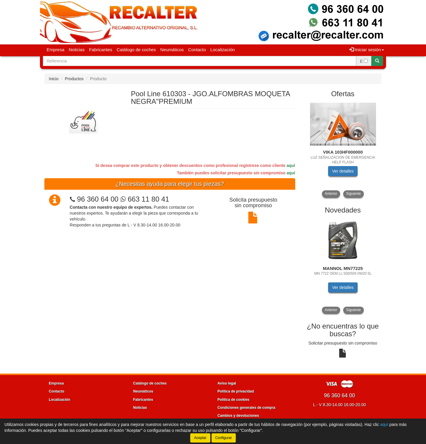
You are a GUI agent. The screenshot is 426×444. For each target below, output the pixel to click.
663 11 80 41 (144, 199)
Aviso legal (226, 383)
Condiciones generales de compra (246, 408)
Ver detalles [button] (343, 171)
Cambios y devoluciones (238, 416)
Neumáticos (172, 49)
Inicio (54, 78)
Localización (222, 49)
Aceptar (200, 438)
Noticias (77, 49)
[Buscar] (377, 61)
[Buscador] (199, 61)
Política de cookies (233, 400)
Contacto (197, 49)
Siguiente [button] (353, 194)
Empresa (55, 49)
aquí (291, 165)
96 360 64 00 (97, 199)
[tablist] (343, 150)
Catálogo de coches (136, 49)
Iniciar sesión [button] (366, 49)
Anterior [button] (331, 194)
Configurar (223, 438)
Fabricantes (100, 49)
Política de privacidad (235, 391)
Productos (74, 78)
